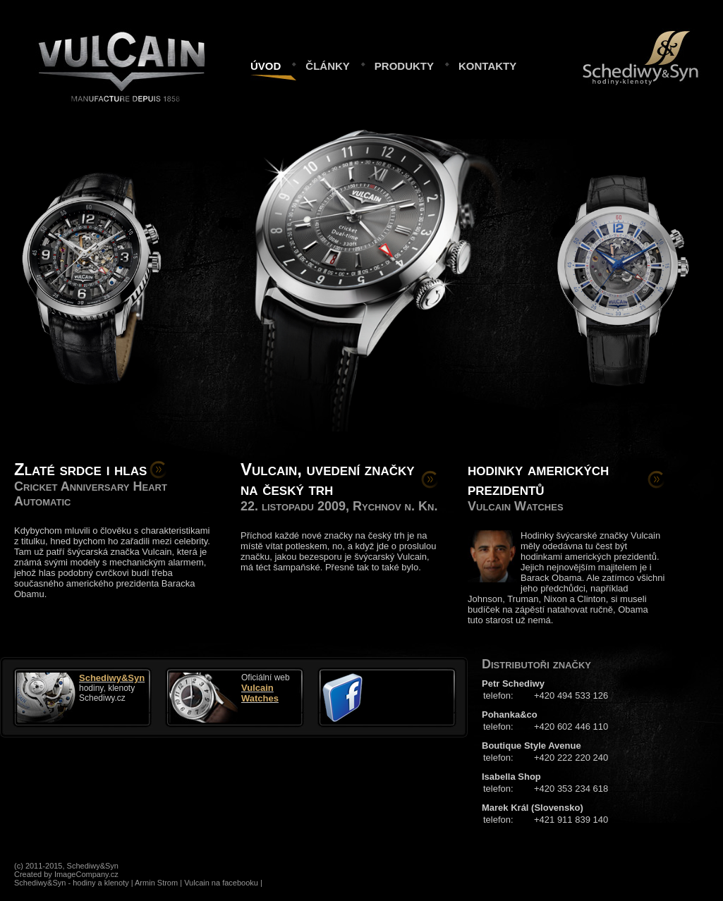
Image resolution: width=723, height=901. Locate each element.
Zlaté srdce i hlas (80, 469)
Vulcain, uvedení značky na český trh (328, 479)
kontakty (487, 64)
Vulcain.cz (121, 38)
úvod (265, 64)
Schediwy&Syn (620, 36)
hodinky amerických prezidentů (538, 479)
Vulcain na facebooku (221, 882)
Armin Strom (156, 882)
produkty (404, 64)
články (327, 64)
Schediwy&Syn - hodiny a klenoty (71, 882)
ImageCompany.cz (86, 874)
